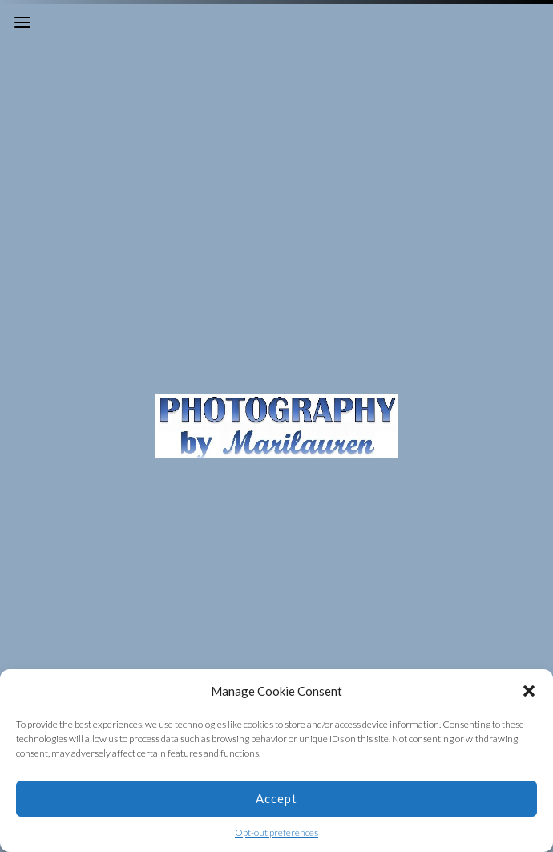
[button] (529, 691)
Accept (276, 798)
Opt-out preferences (276, 832)
